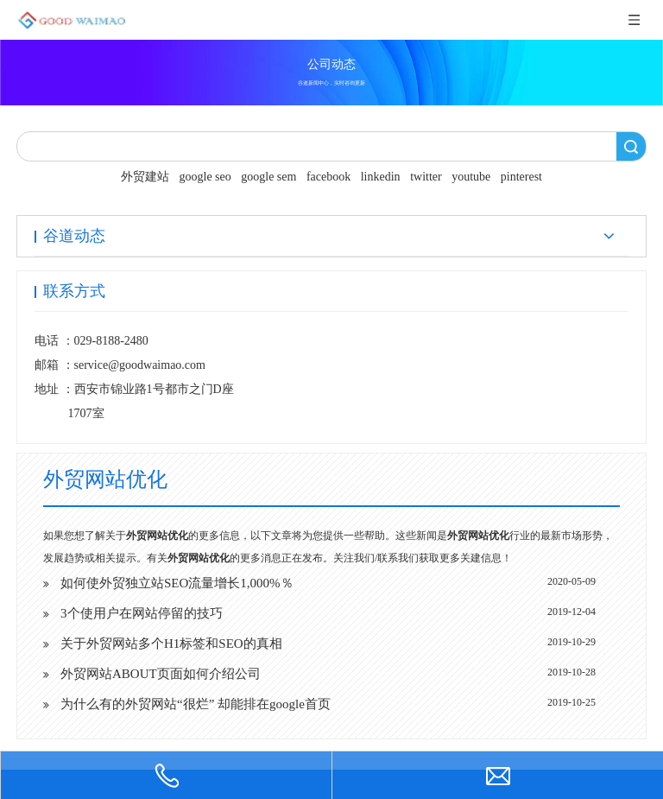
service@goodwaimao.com (139, 364)
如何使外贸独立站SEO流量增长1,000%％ (177, 583)
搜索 (631, 146)
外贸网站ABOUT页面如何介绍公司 (160, 674)
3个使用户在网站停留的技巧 (141, 613)
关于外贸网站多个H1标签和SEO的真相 (171, 643)
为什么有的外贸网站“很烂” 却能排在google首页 (195, 704)
